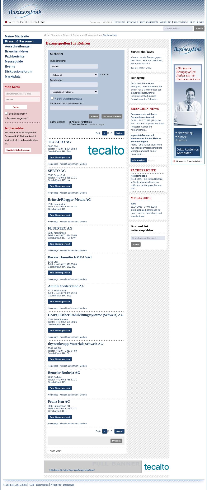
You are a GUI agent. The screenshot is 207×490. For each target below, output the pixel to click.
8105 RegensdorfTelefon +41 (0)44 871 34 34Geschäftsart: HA (62, 206)
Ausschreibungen (18, 46)
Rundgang (180, 22)
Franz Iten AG (59, 401)
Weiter (119, 133)
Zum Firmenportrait (60, 157)
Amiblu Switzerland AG (66, 286)
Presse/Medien (149, 22)
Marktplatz (12, 76)
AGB (31, 484)
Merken (83, 164)
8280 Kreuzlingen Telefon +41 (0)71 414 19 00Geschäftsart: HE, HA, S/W (62, 235)
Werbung (165, 22)
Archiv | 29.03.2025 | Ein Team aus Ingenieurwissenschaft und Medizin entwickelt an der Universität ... (146, 144)
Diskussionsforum (18, 71)
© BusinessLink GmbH (15, 484)
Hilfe (192, 22)
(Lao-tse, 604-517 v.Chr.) (141, 68)
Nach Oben (55, 450)
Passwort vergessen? (18, 118)
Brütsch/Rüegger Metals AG (69, 200)
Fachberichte (14, 56)
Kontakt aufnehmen (69, 164)
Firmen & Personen (19, 41)
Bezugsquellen (92, 35)
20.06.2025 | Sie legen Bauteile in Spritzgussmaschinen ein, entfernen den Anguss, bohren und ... (147, 182)
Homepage (53, 164)
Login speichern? (18, 113)
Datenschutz (42, 484)
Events (10, 66)
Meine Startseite (17, 36)
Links (200, 22)
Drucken (116, 440)
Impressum (68, 484)
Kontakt (132, 22)
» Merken (104, 74)
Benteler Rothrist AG (64, 373)
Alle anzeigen (138, 160)
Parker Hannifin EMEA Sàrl (70, 257)
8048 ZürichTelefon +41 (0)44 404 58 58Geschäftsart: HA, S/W (62, 149)
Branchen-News (17, 51)
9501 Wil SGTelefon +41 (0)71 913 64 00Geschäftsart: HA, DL (62, 351)
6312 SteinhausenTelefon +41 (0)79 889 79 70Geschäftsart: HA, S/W (62, 293)
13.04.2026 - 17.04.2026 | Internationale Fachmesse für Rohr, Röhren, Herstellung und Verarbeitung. (146, 209)
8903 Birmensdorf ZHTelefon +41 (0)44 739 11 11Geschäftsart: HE (62, 408)
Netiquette (56, 484)
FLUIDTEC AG (60, 228)
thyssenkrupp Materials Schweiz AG (75, 344)
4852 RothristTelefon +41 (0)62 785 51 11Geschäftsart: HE (62, 379)
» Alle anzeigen (97, 124)
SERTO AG (57, 171)
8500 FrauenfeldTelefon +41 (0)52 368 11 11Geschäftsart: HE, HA (62, 177)
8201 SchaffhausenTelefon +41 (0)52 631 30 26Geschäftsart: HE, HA (62, 322)
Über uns (119, 22)
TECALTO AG (59, 142)
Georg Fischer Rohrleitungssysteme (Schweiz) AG (85, 315)
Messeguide (14, 61)
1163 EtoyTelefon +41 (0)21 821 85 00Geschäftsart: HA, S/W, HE (62, 264)
